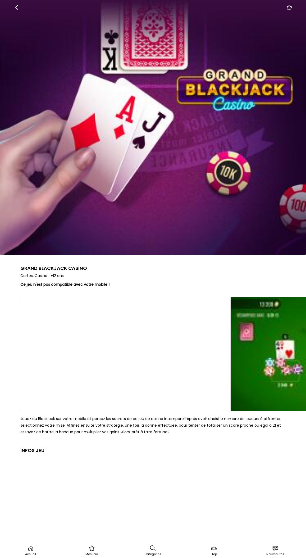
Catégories (152, 550)
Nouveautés (275, 550)
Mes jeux (91, 550)
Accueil (30, 550)
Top (214, 550)
